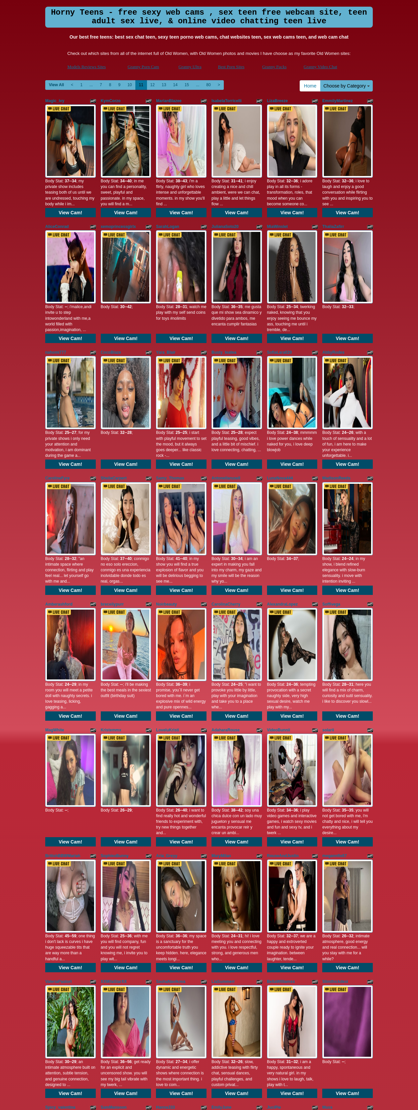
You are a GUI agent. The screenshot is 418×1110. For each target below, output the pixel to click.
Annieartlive (56, 918)
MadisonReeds (336, 373)
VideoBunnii (278, 555)
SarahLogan (167, 191)
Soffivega (331, 464)
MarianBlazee (169, 100)
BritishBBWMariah (62, 646)
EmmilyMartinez (337, 100)
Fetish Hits (202, 1100)
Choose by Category (346, 86)
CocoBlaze (111, 282)
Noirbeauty (166, 464)
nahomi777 (55, 282)
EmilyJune (221, 828)
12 (152, 85)
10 (129, 85)
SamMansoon (114, 828)
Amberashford (58, 464)
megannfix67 (334, 646)
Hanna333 (165, 828)
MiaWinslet (277, 191)
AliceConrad (57, 191)
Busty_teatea (223, 282)
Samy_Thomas (170, 373)
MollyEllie (110, 918)
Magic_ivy (54, 100)
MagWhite (54, 555)
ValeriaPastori (58, 737)
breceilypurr (112, 464)
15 (187, 85)
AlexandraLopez (282, 464)
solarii (328, 555)
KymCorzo (111, 100)
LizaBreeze (277, 100)
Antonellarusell (225, 373)
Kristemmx (111, 555)
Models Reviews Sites (87, 66)
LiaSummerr (223, 737)
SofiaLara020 (279, 282)
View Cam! (70, 177)
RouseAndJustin (283, 646)
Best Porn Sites (231, 66)
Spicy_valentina (60, 828)
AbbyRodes (333, 282)
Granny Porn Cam (143, 66)
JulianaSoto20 (224, 191)
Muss (327, 828)
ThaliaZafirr (333, 191)
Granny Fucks (274, 66)
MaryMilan (221, 646)
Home (310, 86)
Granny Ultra (190, 66)
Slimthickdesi (335, 737)
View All (56, 85)
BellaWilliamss (281, 737)
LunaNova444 (280, 373)
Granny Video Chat (320, 66)
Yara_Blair (166, 282)
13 (164, 85)
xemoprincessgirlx (118, 191)
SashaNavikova (170, 737)
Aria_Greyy (166, 646)
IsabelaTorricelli (226, 100)
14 (175, 85)
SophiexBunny (115, 646)
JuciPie (274, 828)
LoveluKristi (167, 555)
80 (208, 85)
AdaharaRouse (225, 555)
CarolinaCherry (225, 464)
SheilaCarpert (114, 373)
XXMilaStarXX (114, 737)
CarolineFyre (57, 373)
